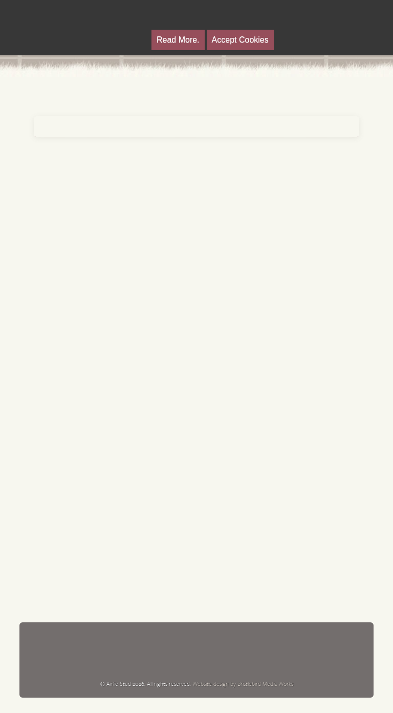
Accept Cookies (240, 39)
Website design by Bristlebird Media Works (242, 683)
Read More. (178, 39)
